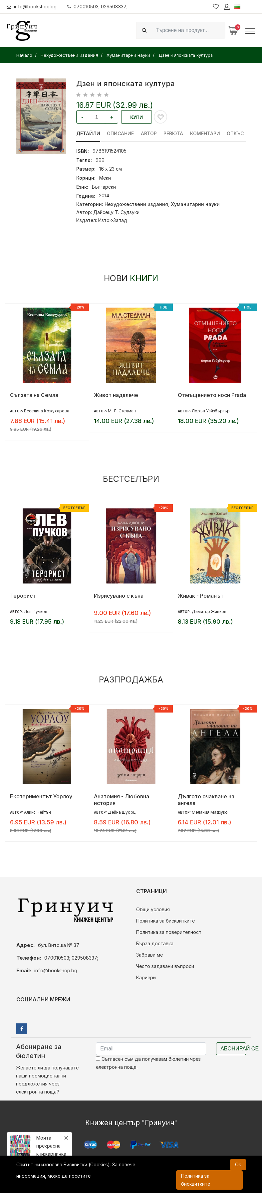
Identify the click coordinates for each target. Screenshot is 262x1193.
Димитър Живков (209, 611)
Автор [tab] (149, 133)
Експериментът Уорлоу (41, 796)
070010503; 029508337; (98, 6)
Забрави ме (149, 955)
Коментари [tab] (206, 133)
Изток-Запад (112, 220)
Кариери (146, 977)
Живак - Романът (200, 595)
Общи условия (153, 909)
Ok (238, 1164)
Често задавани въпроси (165, 966)
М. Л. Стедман (122, 410)
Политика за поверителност (168, 932)
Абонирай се (233, 1048)
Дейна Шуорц (121, 812)
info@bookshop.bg (32, 6)
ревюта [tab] (174, 133)
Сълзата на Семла (34, 395)
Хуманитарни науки (195, 204)
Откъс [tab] (236, 133)
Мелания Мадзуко (210, 812)
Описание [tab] (120, 133)
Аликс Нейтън (37, 812)
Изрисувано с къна (118, 595)
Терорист (23, 595)
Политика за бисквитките (165, 921)
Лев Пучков (35, 611)
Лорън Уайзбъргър (211, 410)
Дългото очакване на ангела (206, 799)
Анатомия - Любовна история (121, 799)
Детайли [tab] (88, 133)
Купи (136, 117)
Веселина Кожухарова (46, 410)
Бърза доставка (154, 943)
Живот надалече (116, 395)
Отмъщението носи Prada (212, 395)
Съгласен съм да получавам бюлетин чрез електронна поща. (148, 1063)
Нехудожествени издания (136, 204)
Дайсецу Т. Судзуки (116, 212)
